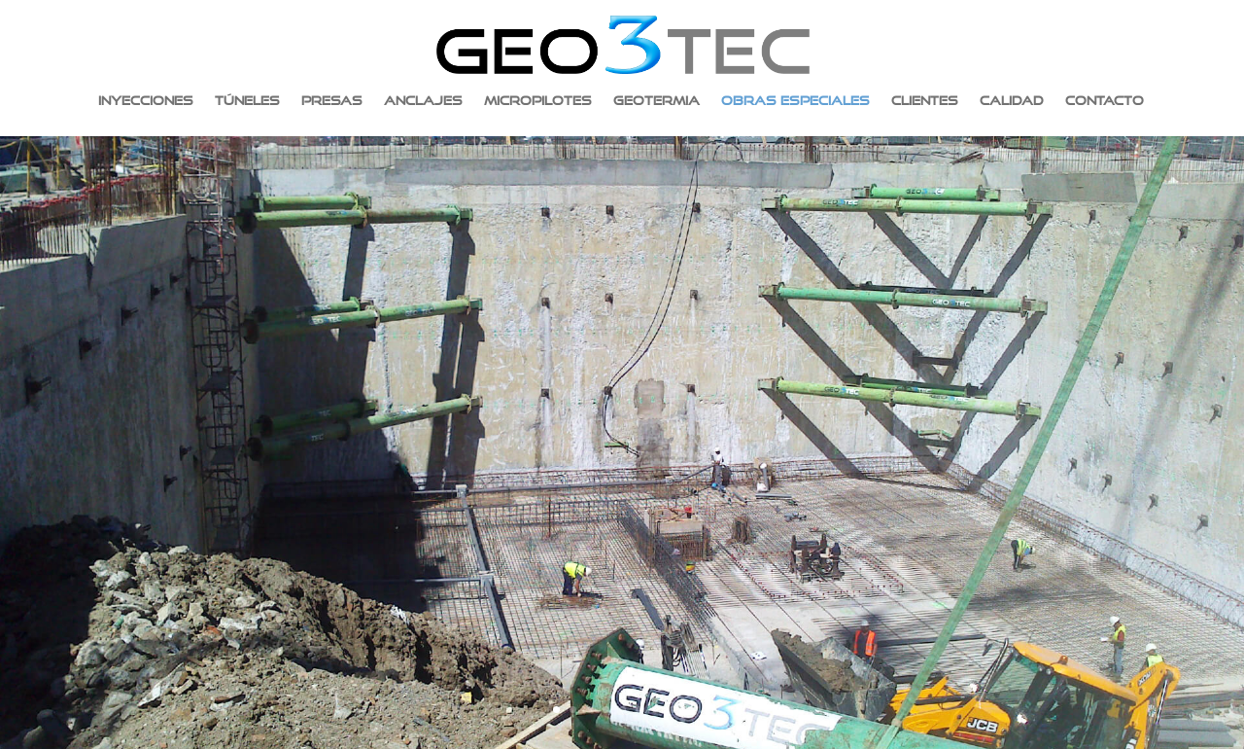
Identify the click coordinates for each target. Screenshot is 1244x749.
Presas (332, 100)
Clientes (924, 100)
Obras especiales (795, 100)
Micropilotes (538, 100)
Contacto (1104, 100)
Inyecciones (145, 100)
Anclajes (423, 100)
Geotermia (656, 100)
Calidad (1012, 100)
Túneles (247, 100)
